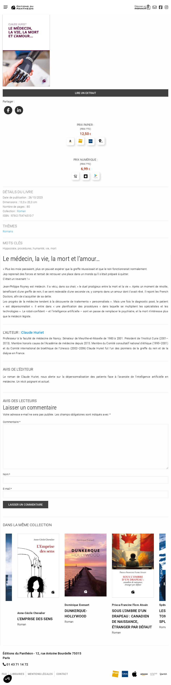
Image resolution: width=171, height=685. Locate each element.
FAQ (4, 674)
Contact (62, 674)
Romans (8, 231)
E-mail (7, 488)
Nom (6, 474)
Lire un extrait (85, 93)
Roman (21, 211)
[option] (85, 577)
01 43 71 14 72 (15, 664)
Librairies (17, 674)
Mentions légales (40, 674)
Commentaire (11, 422)
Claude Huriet (32, 332)
